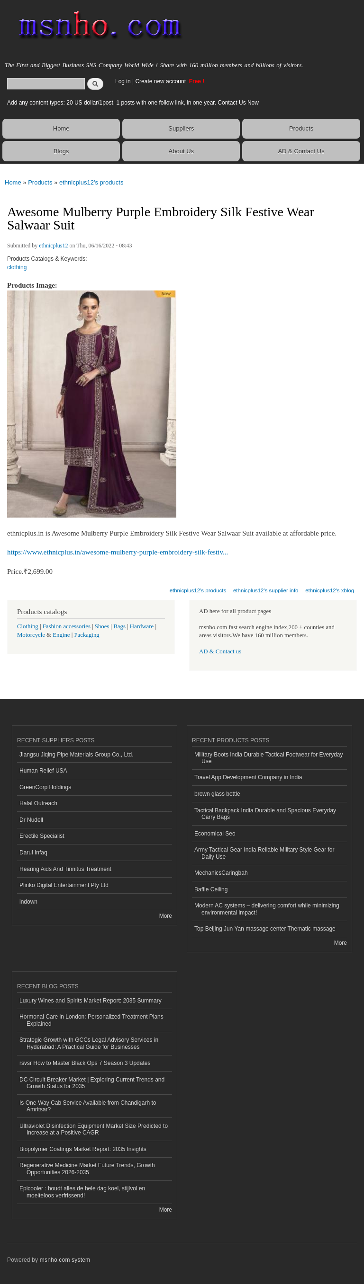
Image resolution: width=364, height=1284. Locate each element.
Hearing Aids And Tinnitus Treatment (65, 869)
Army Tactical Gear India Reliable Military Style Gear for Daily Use (264, 853)
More (165, 916)
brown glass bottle (217, 794)
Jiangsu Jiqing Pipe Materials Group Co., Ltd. (76, 754)
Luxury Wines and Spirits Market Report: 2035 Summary (90, 1000)
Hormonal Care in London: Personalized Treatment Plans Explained (91, 1020)
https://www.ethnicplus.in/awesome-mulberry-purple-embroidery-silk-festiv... (117, 552)
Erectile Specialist (41, 836)
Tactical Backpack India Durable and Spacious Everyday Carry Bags (265, 813)
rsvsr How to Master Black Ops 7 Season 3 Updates (84, 1063)
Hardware (142, 626)
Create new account (161, 81)
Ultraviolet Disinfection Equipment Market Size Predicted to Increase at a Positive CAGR (93, 1129)
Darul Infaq (33, 852)
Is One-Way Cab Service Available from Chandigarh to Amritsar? (87, 1106)
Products (301, 128)
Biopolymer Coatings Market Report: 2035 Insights (82, 1149)
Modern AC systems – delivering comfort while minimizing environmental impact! (266, 908)
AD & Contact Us (301, 151)
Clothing (27, 626)
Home (61, 128)
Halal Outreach (38, 803)
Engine (61, 635)
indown (28, 901)
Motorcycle (31, 635)
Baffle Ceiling (211, 889)
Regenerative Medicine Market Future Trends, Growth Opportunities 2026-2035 (87, 1168)
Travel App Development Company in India (248, 777)
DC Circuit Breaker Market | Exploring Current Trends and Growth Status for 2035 (91, 1083)
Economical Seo (215, 833)
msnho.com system (65, 1260)
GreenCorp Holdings (45, 787)
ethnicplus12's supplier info (266, 590)
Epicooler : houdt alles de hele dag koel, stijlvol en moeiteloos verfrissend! (82, 1191)
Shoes (102, 626)
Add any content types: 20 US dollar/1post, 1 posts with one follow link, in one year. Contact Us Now (133, 102)
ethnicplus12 (53, 245)
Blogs (61, 151)
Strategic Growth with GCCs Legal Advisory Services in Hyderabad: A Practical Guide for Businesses (88, 1043)
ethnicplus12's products (91, 182)
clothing (17, 267)
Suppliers (181, 128)
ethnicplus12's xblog (329, 590)
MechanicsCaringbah (221, 873)
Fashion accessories (67, 626)
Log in (123, 81)
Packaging (86, 635)
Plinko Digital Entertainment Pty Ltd (64, 885)
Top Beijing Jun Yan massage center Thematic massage (265, 928)
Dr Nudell (31, 820)
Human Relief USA (43, 770)
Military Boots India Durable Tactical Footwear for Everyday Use (268, 758)
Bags (119, 626)
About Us (181, 151)
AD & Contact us (220, 651)
